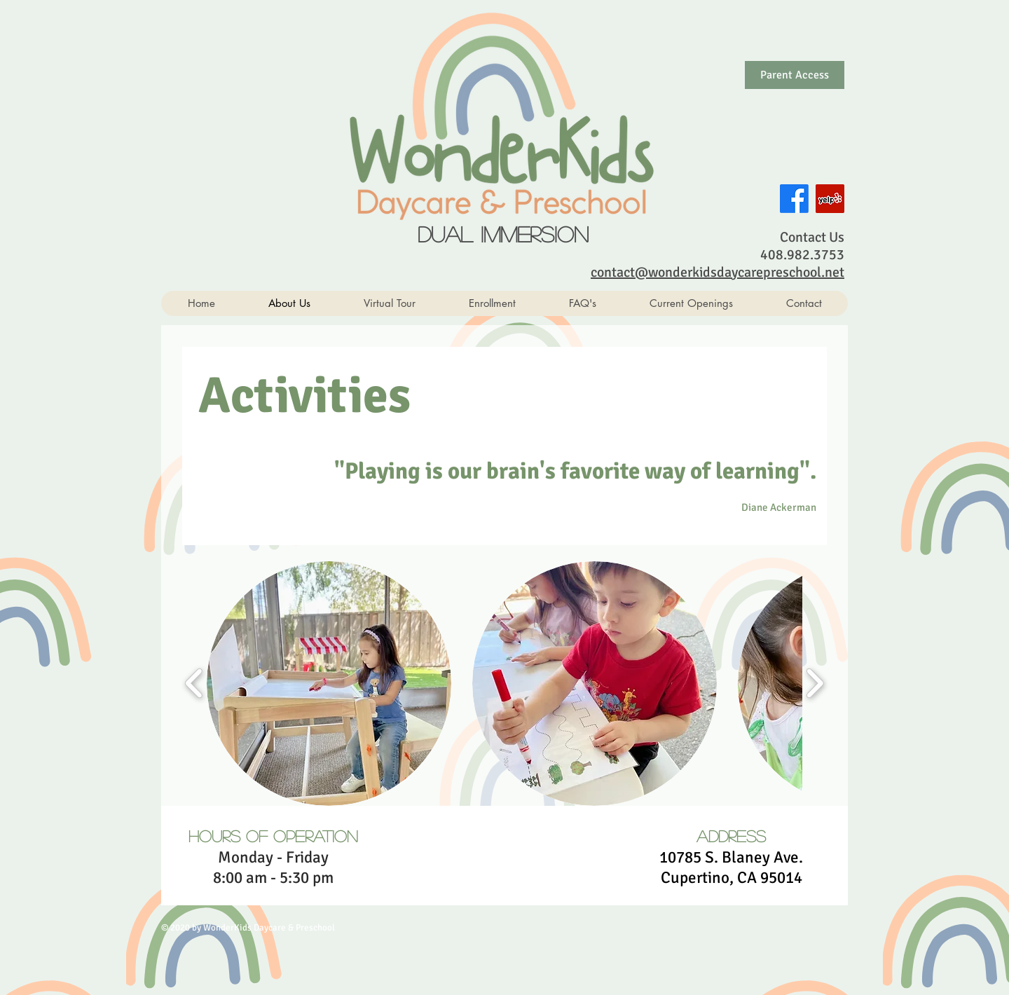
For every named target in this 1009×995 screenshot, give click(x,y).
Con (791, 237)
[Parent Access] (794, 75)
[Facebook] (794, 198)
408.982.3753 (802, 254)
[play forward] (814, 683)
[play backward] (194, 683)
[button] (329, 683)
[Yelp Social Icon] (830, 198)
